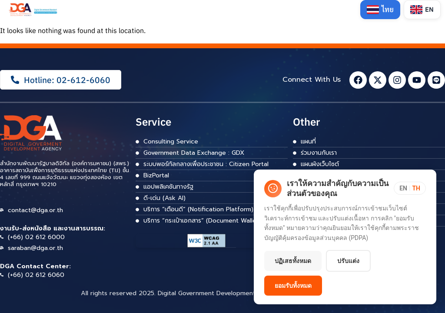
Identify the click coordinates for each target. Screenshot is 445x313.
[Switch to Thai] (380, 9)
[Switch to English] (422, 9)
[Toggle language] (410, 188)
